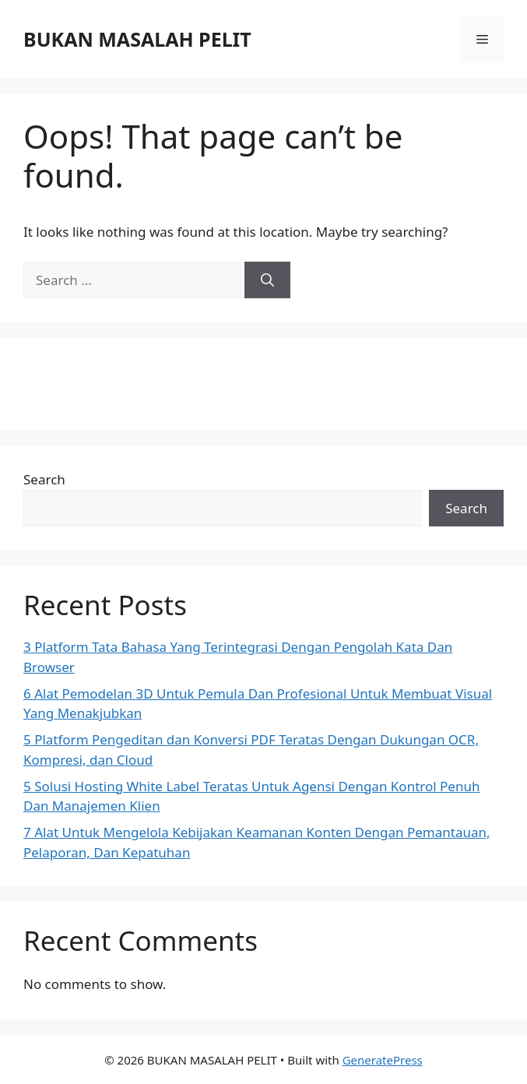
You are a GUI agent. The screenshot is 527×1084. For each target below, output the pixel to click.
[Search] (267, 280)
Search (44, 479)
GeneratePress (383, 1060)
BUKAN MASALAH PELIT (137, 39)
